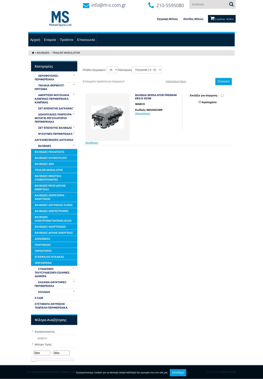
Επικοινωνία (86, 40)
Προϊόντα (66, 40)
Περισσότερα (142, 113)
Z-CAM (39, 297)
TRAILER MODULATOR (66, 52)
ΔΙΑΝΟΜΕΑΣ (42, 238)
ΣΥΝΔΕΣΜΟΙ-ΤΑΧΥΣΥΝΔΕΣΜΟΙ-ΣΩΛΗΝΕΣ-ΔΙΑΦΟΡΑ (52, 272)
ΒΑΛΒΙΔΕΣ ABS (44, 163)
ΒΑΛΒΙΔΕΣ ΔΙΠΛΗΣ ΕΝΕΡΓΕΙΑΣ (54, 232)
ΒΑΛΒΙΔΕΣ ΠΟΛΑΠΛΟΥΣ (49, 151)
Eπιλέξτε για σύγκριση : (204, 95)
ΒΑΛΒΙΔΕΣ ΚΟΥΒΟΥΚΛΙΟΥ (51, 157)
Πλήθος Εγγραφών (94, 70)
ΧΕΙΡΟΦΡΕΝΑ (43, 262)
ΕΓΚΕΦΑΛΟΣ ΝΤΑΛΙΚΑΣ (49, 256)
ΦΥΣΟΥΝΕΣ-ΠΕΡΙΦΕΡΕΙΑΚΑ (54, 133)
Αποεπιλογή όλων (176, 81)
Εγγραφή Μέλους (167, 19)
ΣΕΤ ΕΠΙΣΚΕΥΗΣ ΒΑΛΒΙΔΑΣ (53, 127)
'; (112, 69)
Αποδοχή (178, 372)
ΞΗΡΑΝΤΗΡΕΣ (43, 250)
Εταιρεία (50, 40)
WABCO (42, 338)
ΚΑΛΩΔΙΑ (42, 291)
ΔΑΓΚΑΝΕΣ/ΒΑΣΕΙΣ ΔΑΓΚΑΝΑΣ (54, 139)
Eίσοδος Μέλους (193, 19)
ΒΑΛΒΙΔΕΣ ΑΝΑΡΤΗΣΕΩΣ (50, 226)
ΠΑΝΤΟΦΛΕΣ (43, 244)
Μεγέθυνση (91, 142)
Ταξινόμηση (125, 70)
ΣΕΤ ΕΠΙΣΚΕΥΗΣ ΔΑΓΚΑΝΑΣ (54, 108)
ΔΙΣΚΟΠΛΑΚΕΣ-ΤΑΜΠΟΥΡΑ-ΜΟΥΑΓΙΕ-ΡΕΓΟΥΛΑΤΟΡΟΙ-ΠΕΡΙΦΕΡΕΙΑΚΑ (53, 118)
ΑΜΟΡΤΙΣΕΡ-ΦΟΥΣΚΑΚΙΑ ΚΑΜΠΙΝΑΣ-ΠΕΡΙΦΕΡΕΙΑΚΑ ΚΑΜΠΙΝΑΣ (52, 99)
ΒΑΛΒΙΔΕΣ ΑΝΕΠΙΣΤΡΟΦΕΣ (51, 211)
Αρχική (35, 40)
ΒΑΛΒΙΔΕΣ (43, 52)
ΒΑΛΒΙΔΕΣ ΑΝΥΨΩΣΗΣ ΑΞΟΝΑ (54, 205)
